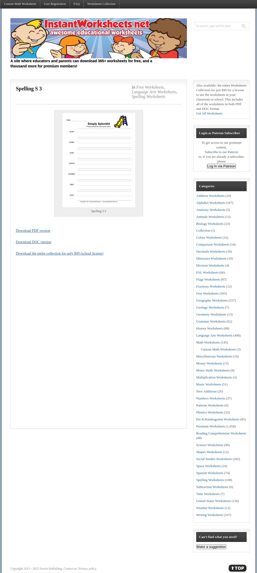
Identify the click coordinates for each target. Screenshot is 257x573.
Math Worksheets (208, 342)
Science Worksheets (209, 445)
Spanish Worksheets (210, 473)
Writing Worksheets (209, 515)
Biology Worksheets (210, 224)
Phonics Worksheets (210, 412)
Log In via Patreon (221, 166)
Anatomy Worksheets (210, 210)
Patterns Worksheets (210, 405)
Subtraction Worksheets (212, 487)
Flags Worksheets (208, 279)
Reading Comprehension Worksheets (221, 433)
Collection (203, 230)
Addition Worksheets (210, 196)
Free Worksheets (150, 87)
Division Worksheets (210, 265)
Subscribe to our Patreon (221, 152)
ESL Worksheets (207, 272)
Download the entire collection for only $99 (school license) (59, 253)
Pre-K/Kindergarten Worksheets (217, 419)
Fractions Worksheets (210, 286)
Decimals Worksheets (210, 251)
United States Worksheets (213, 501)
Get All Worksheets (209, 113)
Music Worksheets (208, 384)
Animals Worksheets (210, 217)
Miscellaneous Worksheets (214, 356)
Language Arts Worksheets (154, 92)
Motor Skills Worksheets (213, 370)
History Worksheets (209, 328)
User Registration (55, 4)
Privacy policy (87, 568)
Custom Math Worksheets (20, 4)
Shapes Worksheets (209, 452)
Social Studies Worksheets (214, 459)
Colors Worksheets (209, 237)
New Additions (206, 391)
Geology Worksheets (210, 307)
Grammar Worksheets (211, 321)
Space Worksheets (208, 466)
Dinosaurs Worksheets (211, 258)
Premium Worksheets (210, 426)
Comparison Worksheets (212, 244)
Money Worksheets (209, 363)
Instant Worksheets (98, 38)
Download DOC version (33, 242)
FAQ (76, 4)
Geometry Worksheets (211, 314)
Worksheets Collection (101, 4)
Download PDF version (33, 231)
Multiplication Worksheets (214, 377)
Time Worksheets (208, 494)
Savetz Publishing (51, 568)
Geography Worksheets (212, 300)
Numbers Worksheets (210, 398)
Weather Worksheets (210, 508)
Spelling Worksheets (148, 96)
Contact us (70, 568)
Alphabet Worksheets (210, 203)
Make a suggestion (211, 547)
